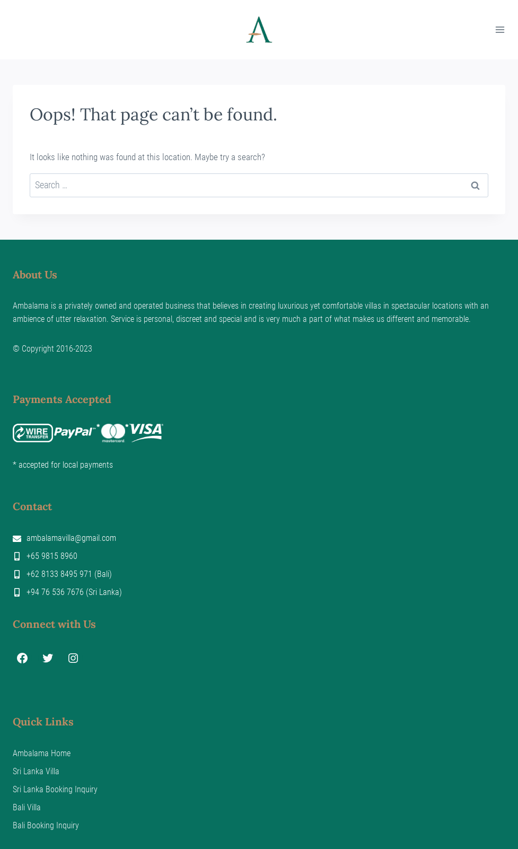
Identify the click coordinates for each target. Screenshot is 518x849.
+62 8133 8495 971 (59, 574)
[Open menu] (500, 29)
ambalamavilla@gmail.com (71, 538)
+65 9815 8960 (52, 556)
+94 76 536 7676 (55, 592)
